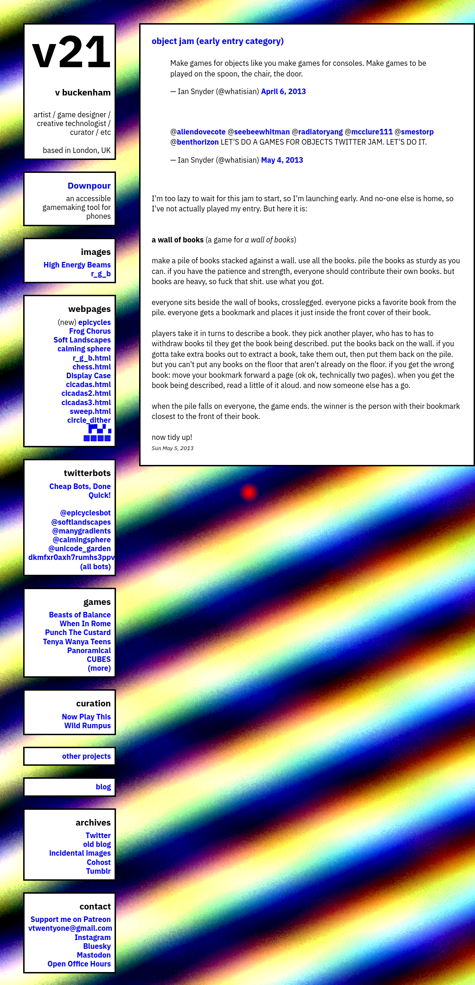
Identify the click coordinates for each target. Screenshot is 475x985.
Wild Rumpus (87, 725)
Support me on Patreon (71, 919)
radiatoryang (320, 131)
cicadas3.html (86, 402)
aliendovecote (201, 131)
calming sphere (84, 348)
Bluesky (97, 946)
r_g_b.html (92, 357)
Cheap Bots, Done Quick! (80, 491)
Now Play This (86, 716)
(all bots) (95, 566)
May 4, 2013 (282, 160)
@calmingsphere (81, 539)
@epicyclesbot (85, 512)
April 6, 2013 (283, 91)
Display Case (88, 375)
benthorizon (198, 141)
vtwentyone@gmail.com (70, 928)
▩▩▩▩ (97, 437)
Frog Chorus (90, 331)
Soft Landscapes (82, 339)
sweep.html (90, 411)
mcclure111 (371, 131)
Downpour (89, 185)
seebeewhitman (262, 131)
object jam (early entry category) (218, 40)
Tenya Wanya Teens (77, 641)
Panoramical (89, 650)
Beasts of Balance (80, 614)
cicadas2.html (86, 393)
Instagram (93, 937)
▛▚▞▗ (100, 428)
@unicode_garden (79, 548)
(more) (99, 668)
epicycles (94, 322)
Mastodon (94, 955)
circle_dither (89, 420)
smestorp (417, 131)
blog (103, 786)
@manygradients (81, 530)
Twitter (98, 835)
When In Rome (85, 623)
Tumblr (98, 871)
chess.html (92, 366)
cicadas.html (88, 384)
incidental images (80, 853)
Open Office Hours (79, 963)
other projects (86, 756)
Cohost (99, 862)
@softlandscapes (81, 522)
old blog (97, 844)
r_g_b (101, 273)
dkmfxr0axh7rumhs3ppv (71, 557)
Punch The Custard (78, 632)
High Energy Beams (77, 264)
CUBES (99, 659)
